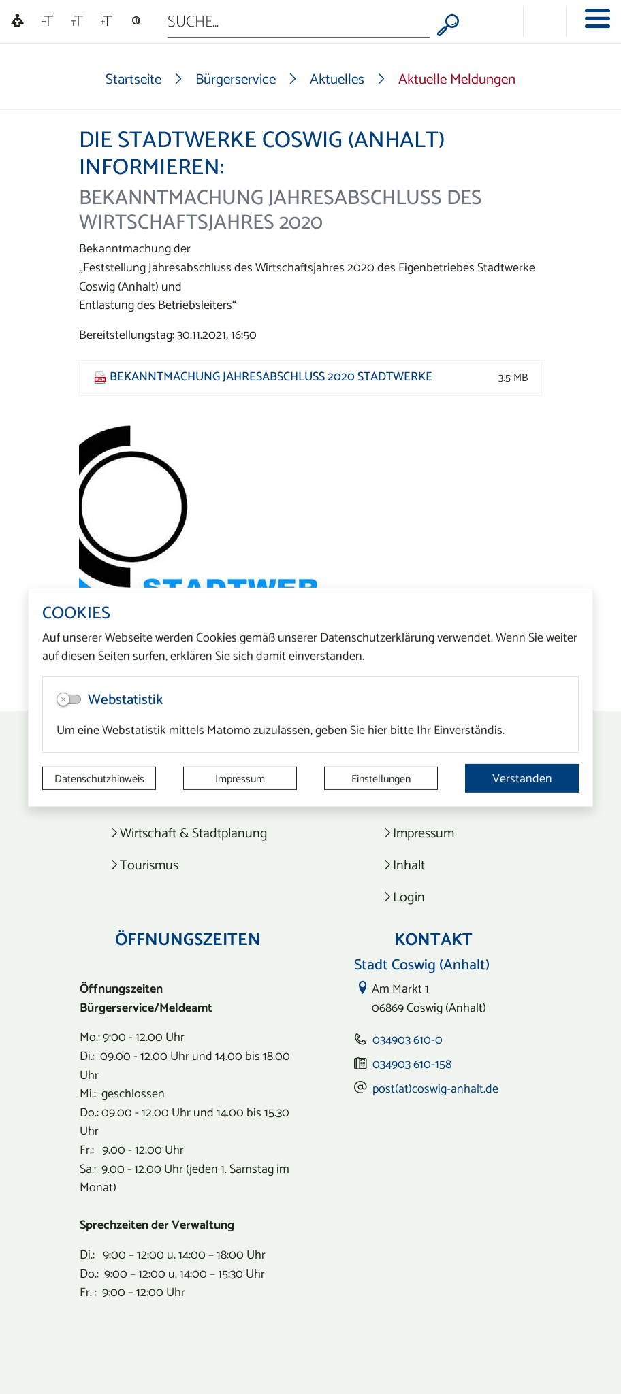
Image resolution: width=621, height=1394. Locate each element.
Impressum (240, 778)
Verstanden (522, 778)
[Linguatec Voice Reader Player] (17, 21)
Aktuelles (337, 78)
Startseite (133, 78)
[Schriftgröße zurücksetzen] (77, 21)
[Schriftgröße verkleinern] (47, 21)
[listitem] (188, 833)
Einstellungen (381, 778)
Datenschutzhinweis (99, 778)
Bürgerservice (235, 78)
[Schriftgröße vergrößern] (106, 21)
